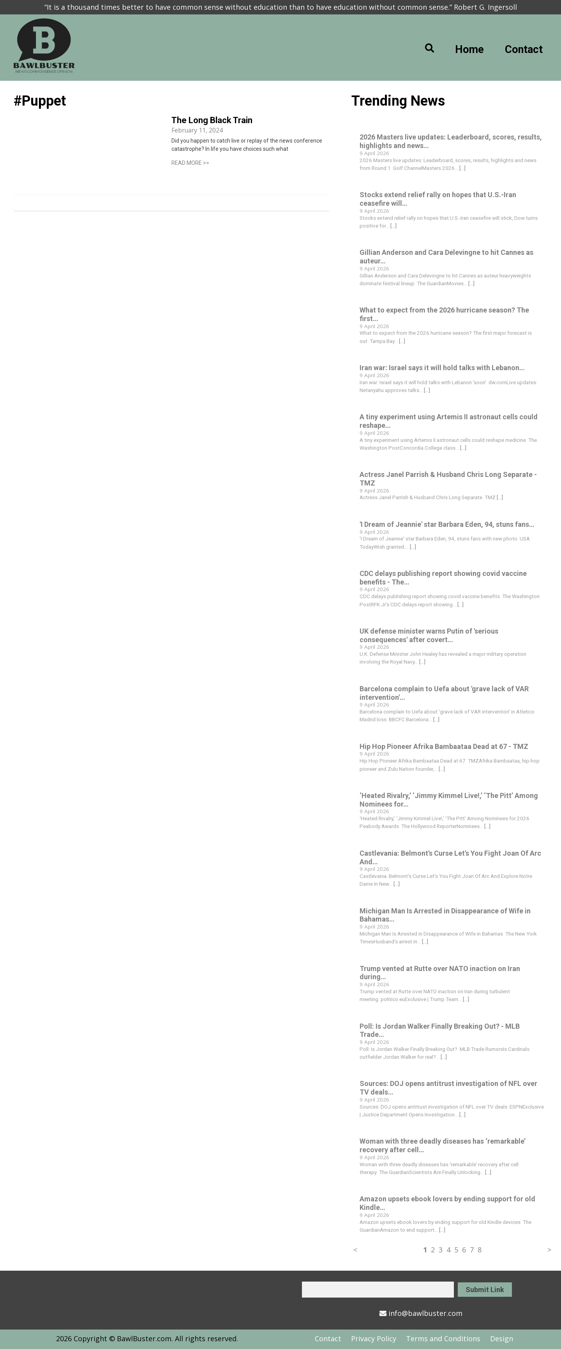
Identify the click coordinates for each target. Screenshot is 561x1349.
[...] (462, 168)
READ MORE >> (190, 163)
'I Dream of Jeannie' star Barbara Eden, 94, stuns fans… (447, 524)
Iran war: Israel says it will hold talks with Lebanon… (442, 368)
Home (469, 49)
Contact (524, 49)
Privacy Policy (373, 1338)
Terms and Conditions (443, 1338)
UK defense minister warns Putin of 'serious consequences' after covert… (429, 635)
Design (501, 1338)
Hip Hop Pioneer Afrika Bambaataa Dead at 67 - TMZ (444, 746)
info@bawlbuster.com (420, 1313)
